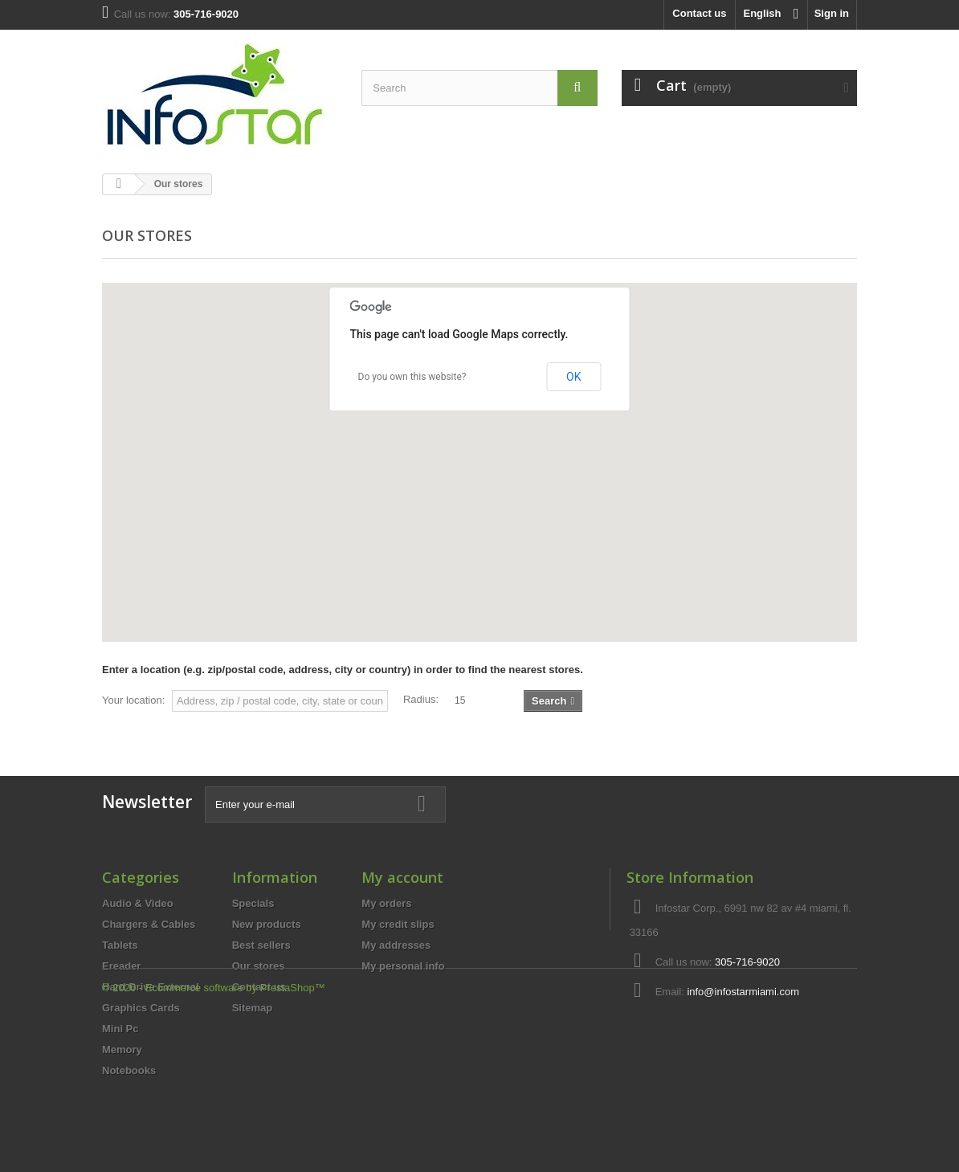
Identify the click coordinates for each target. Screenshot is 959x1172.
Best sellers (261, 945)
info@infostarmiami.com (743, 992)
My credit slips (397, 924)
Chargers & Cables (148, 924)
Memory (122, 1049)
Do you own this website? (412, 376)
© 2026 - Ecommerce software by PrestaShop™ (213, 1128)
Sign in (831, 13)
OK (573, 376)
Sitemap (252, 1008)
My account (402, 877)
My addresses (396, 945)
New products (266, 924)
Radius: (421, 699)
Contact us (699, 13)
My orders (386, 903)
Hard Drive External (150, 987)
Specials (253, 903)
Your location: (133, 700)
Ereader (121, 966)
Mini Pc (120, 1029)
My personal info (402, 966)
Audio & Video (137, 903)
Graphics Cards (141, 1008)
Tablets (120, 945)
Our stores (258, 966)
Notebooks (129, 1070)
